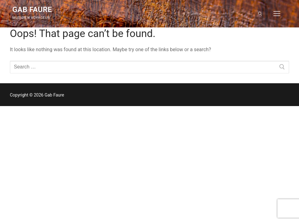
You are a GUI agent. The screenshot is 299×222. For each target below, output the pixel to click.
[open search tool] (260, 14)
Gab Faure (32, 9)
